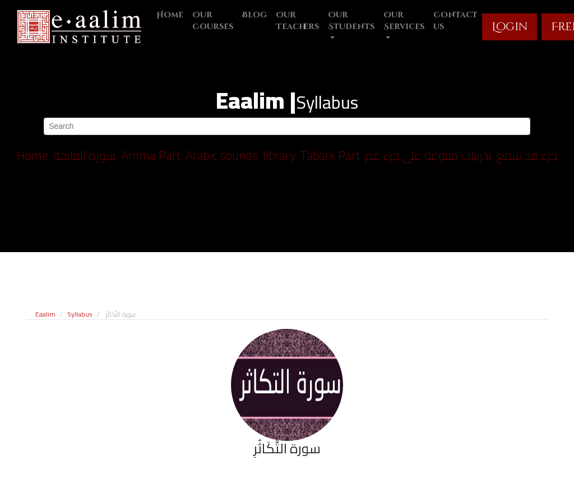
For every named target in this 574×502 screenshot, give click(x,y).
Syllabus (79, 314)
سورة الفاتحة (84, 155)
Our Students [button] (351, 21)
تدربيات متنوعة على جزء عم (428, 155)
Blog (254, 15)
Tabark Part (330, 155)
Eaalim (45, 314)
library (279, 155)
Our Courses (212, 21)
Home (169, 15)
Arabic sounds (222, 155)
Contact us (455, 21)
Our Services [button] (403, 21)
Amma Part (150, 155)
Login (509, 26)
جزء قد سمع (527, 155)
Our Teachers (297, 21)
